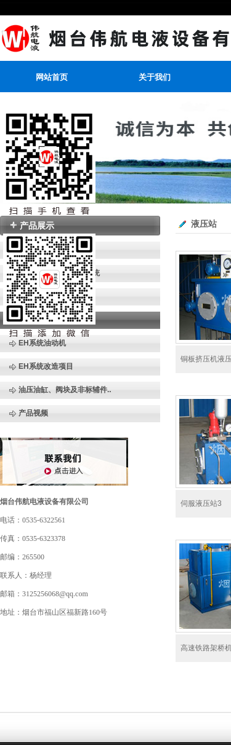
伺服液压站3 (201, 503)
